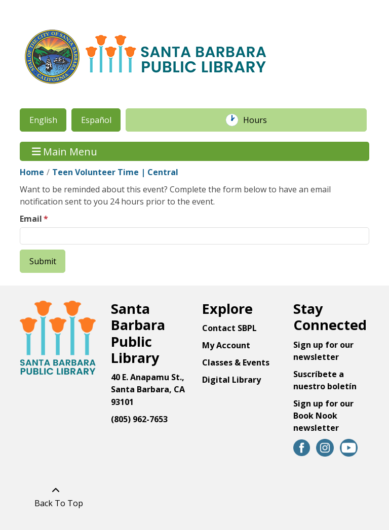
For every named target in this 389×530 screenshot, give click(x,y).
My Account (226, 345)
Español (96, 120)
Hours (260, 120)
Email (31, 218)
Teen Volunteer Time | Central (115, 172)
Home (32, 172)
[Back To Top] (56, 496)
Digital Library (231, 379)
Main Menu (65, 151)
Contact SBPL (229, 328)
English (43, 120)
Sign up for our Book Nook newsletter (323, 415)
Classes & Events (235, 362)
